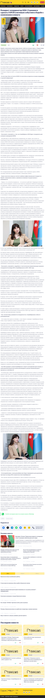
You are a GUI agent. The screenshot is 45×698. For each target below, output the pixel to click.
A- (41, 45)
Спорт (22, 6)
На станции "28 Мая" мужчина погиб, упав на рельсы (14, 602)
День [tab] (8, 573)
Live (42, 2)
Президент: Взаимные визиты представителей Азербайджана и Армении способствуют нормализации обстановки (10, 551)
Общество (16, 6)
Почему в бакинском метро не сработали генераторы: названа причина (19, 609)
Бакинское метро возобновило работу (10, 576)
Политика (3, 6)
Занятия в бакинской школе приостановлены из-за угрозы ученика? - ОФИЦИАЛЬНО (18, 590)
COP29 (2, 518)
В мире (42, 6)
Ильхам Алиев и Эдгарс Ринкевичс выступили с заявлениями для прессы (32, 565)
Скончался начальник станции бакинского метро (13, 596)
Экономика (10, 6)
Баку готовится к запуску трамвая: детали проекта (14, 615)
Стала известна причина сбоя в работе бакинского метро (15, 583)
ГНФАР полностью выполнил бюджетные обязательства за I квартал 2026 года (9, 565)
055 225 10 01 (39, 528)
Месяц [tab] (37, 573)
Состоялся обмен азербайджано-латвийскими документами (32, 558)
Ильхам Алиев (9, 518)
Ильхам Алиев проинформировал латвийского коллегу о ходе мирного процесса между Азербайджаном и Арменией (32, 551)
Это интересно (28, 6)
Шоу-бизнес (37, 6)
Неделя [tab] (22, 573)
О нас (17, 690)
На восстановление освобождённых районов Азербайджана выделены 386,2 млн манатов (33, 680)
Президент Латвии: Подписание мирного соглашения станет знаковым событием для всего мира (11, 639)
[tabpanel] (22, 598)
